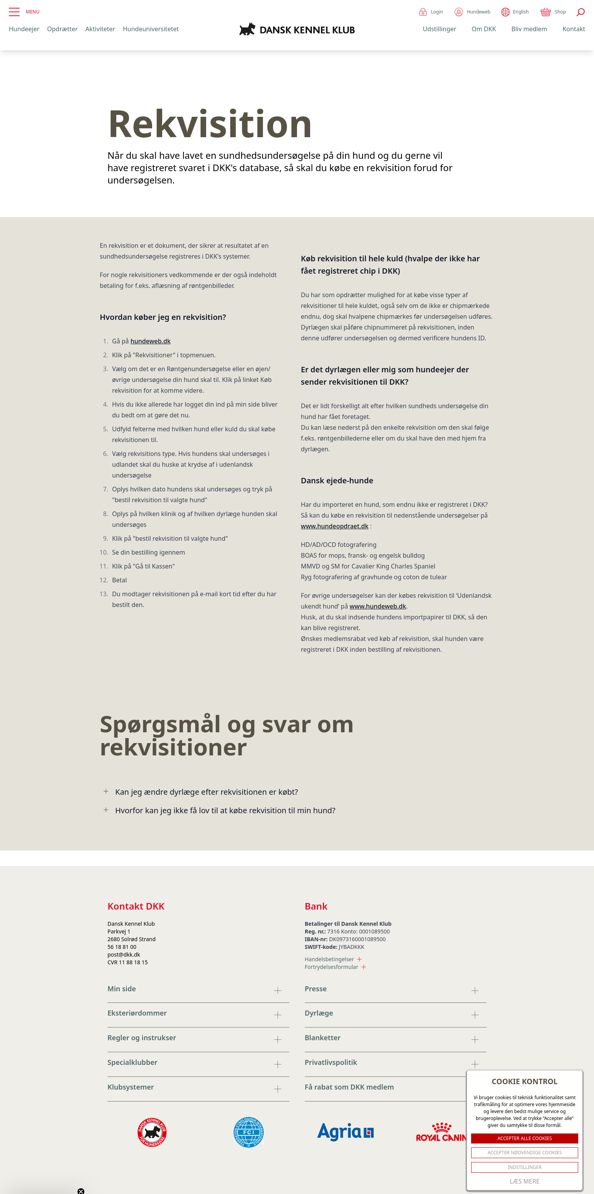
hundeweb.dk (151, 341)
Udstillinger (439, 29)
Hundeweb (472, 12)
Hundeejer (24, 29)
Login (430, 12)
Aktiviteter (100, 29)
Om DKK (484, 29)
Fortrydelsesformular (335, 966)
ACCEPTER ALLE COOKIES (524, 1138)
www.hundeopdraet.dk (334, 526)
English (515, 12)
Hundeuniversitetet (151, 29)
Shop (553, 12)
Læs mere (525, 1181)
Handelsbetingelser (333, 959)
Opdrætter (62, 29)
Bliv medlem (529, 29)
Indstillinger (525, 1167)
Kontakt (573, 29)
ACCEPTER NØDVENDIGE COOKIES (525, 1152)
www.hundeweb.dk (378, 606)
